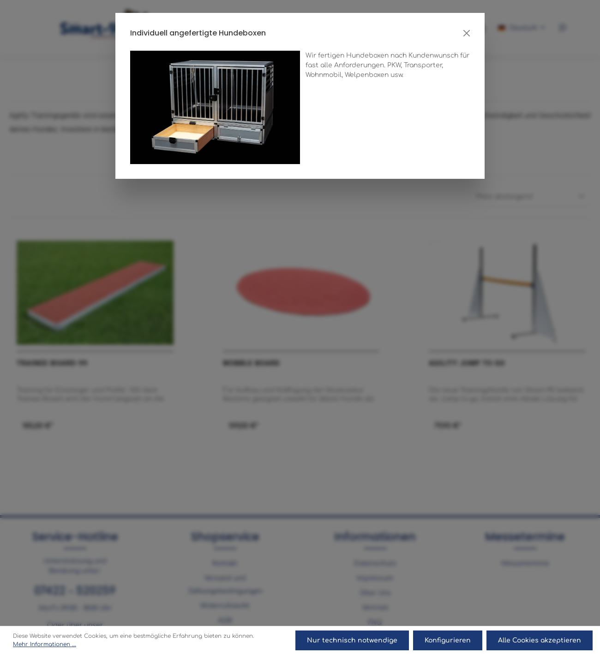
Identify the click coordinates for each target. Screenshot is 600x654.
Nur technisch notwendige (353, 640)
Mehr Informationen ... (44, 645)
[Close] (466, 33)
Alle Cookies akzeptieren (539, 640)
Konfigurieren (448, 640)
